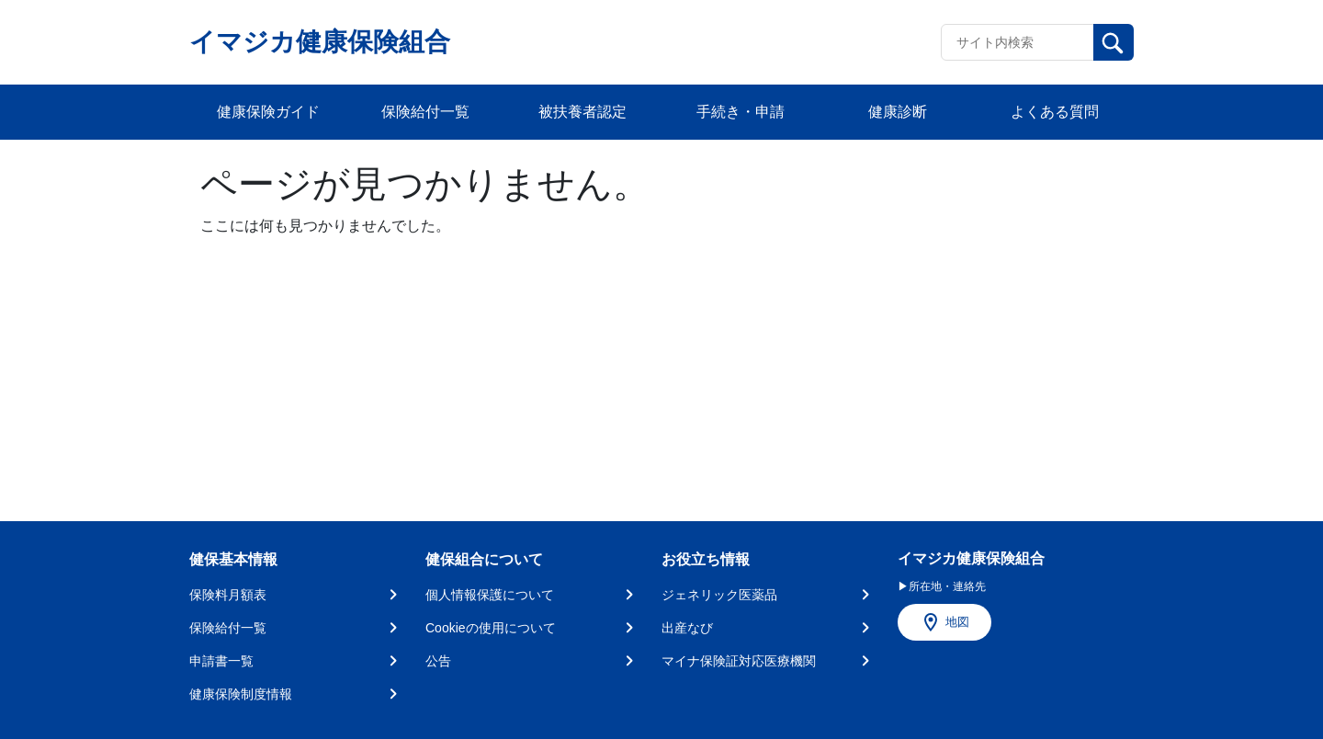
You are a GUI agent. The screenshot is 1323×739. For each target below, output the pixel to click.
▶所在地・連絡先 (942, 586)
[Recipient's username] (1017, 42)
